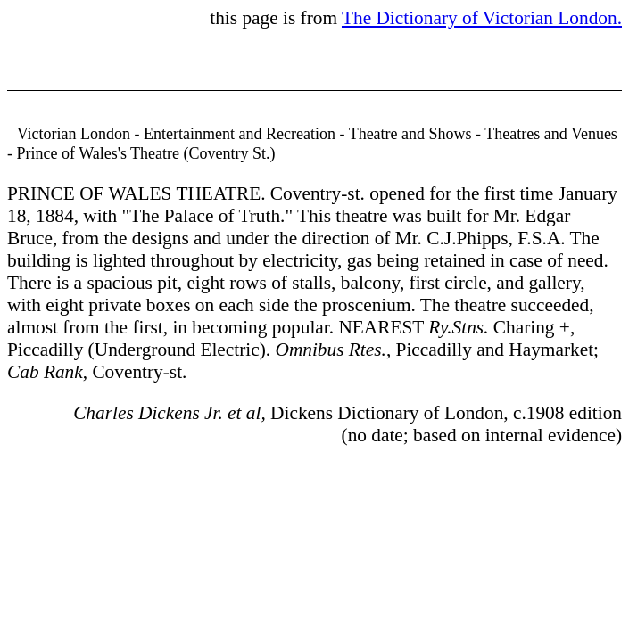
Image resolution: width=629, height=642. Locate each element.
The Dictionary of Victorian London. (482, 18)
